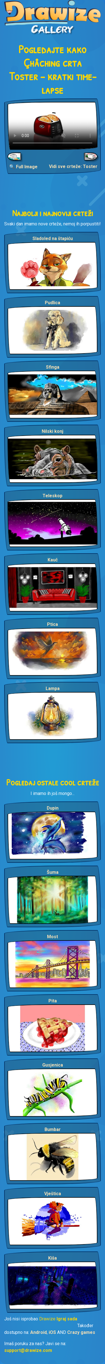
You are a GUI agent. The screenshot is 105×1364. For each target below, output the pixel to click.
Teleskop (52, 495)
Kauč (53, 560)
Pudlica (52, 302)
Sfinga (52, 367)
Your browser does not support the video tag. (52, 126)
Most (52, 936)
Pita (52, 1001)
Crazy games (81, 1332)
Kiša (52, 1258)
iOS (52, 1332)
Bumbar (53, 1129)
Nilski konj (52, 431)
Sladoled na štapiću (52, 238)
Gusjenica (52, 1065)
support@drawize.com (28, 1350)
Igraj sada (67, 1319)
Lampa (53, 688)
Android (38, 1332)
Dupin (53, 808)
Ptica (52, 624)
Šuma (53, 872)
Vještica (52, 1193)
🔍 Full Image (23, 166)
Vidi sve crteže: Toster (73, 166)
